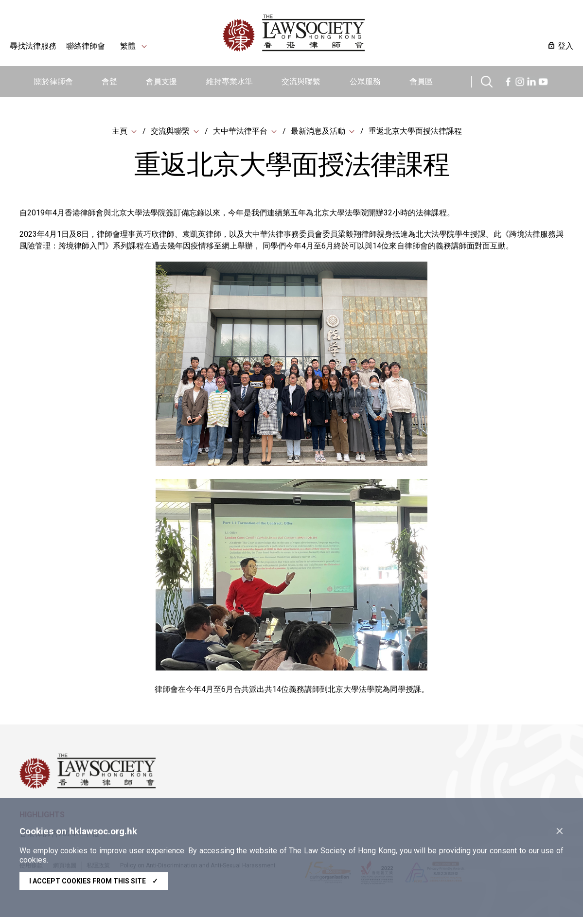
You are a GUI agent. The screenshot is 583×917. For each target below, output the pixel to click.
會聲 (109, 81)
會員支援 (161, 81)
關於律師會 (53, 81)
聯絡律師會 (85, 46)
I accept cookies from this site (93, 881)
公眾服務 (365, 81)
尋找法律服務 (33, 46)
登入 (565, 46)
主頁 (119, 131)
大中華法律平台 (240, 131)
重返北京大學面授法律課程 (415, 131)
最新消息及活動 (318, 131)
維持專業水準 (229, 81)
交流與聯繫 (301, 81)
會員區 (421, 81)
